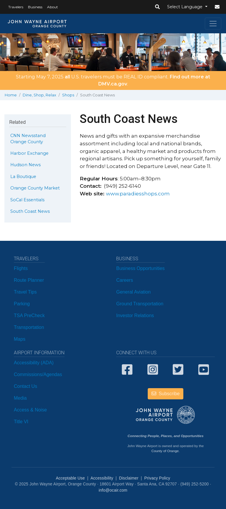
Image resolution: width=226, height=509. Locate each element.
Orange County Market (35, 188)
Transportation (29, 327)
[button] (157, 7)
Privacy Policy (157, 478)
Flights (21, 268)
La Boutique (23, 176)
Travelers (15, 7)
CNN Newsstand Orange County (28, 138)
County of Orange (165, 451)
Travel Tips (25, 291)
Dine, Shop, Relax (39, 95)
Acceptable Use (70, 478)
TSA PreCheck (29, 315)
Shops (68, 95)
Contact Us (25, 386)
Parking (22, 303)
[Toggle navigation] (213, 23)
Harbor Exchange (29, 153)
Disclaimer (129, 478)
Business (35, 7)
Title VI (21, 421)
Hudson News (25, 164)
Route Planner (29, 280)
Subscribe (166, 393)
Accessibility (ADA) (34, 362)
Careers (124, 280)
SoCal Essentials (27, 199)
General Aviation (133, 291)
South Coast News (30, 211)
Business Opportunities (140, 268)
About (52, 7)
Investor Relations (135, 315)
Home (11, 95)
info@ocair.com (113, 490)
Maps (19, 339)
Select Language (185, 6)
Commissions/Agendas (38, 374)
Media (20, 398)
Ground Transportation (139, 303)
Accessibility (101, 478)
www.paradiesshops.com (138, 193)
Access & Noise (30, 409)
